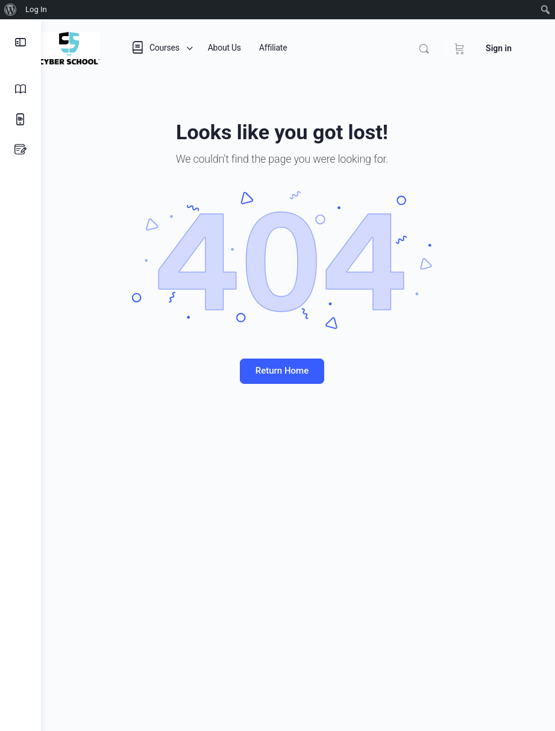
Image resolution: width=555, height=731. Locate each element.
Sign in (499, 48)
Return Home (297, 370)
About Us (256, 47)
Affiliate (305, 47)
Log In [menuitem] (36, 9)
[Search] (424, 48)
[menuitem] (10, 9)
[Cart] (459, 48)
